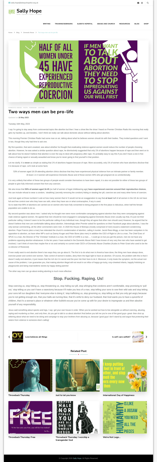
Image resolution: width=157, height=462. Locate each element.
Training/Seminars (64, 24)
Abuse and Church (106, 24)
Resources (124, 24)
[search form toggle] (148, 3)
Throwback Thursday (19, 395)
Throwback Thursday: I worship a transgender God (72, 439)
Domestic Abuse (15, 107)
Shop (146, 24)
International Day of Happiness (119, 395)
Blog (137, 24)
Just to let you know (66, 395)
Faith (25, 107)
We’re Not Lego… (112, 437)
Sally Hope (29, 11)
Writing (46, 24)
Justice (41, 107)
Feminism (33, 107)
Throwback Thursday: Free (22, 437)
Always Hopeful (85, 24)
